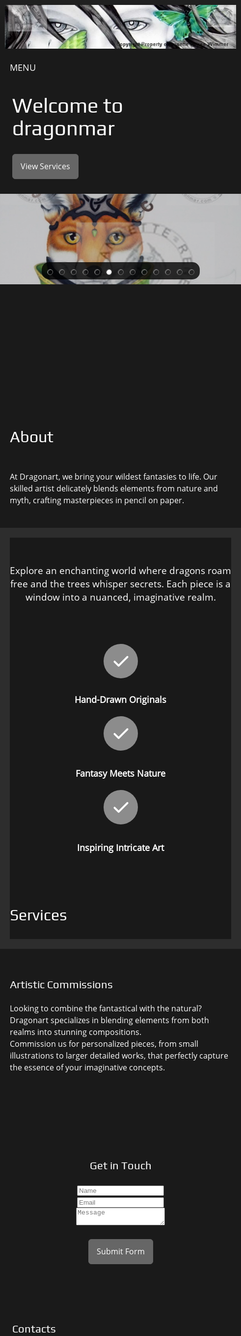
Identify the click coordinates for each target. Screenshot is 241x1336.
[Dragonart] (120, 27)
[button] (50, 271)
